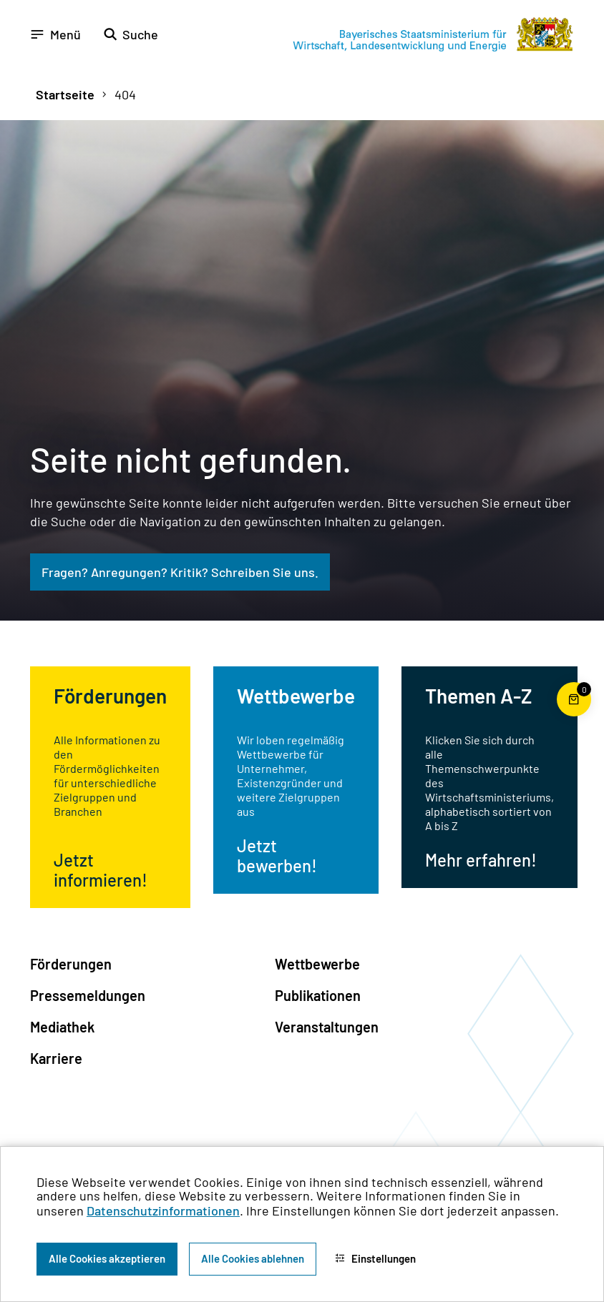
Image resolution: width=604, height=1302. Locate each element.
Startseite (65, 94)
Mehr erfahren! (481, 859)
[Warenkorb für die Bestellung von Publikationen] (574, 716)
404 (125, 94)
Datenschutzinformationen (163, 1210)
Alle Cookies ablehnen (252, 1258)
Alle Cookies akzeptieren (107, 1258)
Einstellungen (375, 1258)
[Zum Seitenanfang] (574, 651)
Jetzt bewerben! (277, 855)
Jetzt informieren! (100, 869)
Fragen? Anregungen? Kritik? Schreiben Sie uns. (180, 572)
